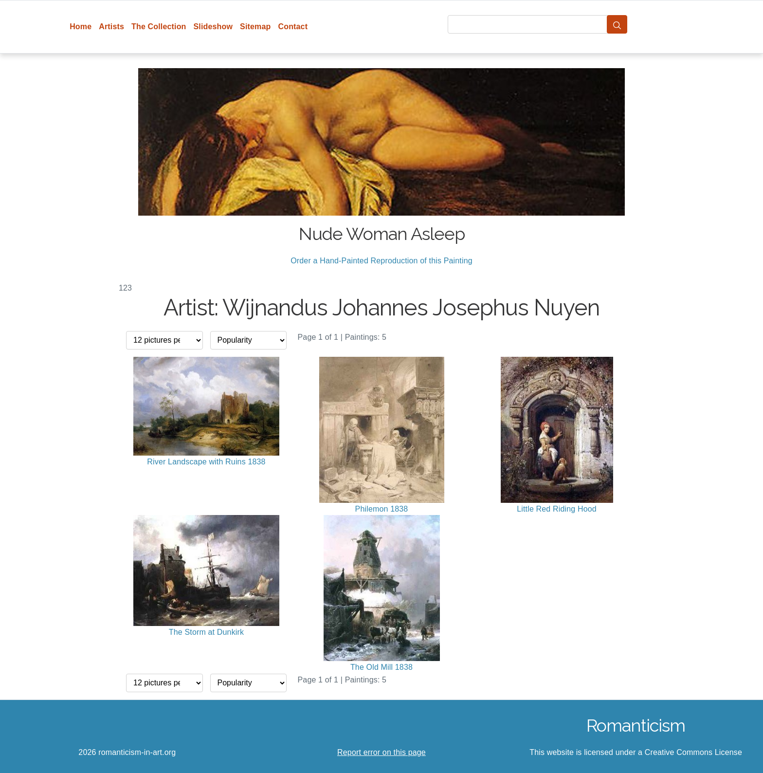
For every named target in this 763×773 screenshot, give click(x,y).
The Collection (158, 26)
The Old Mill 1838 (381, 667)
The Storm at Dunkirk (206, 632)
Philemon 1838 (381, 509)
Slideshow (213, 26)
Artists (111, 26)
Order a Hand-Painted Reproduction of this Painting (381, 261)
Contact (293, 26)
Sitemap (255, 26)
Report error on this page (381, 752)
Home (80, 26)
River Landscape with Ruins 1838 (206, 462)
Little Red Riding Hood (557, 509)
